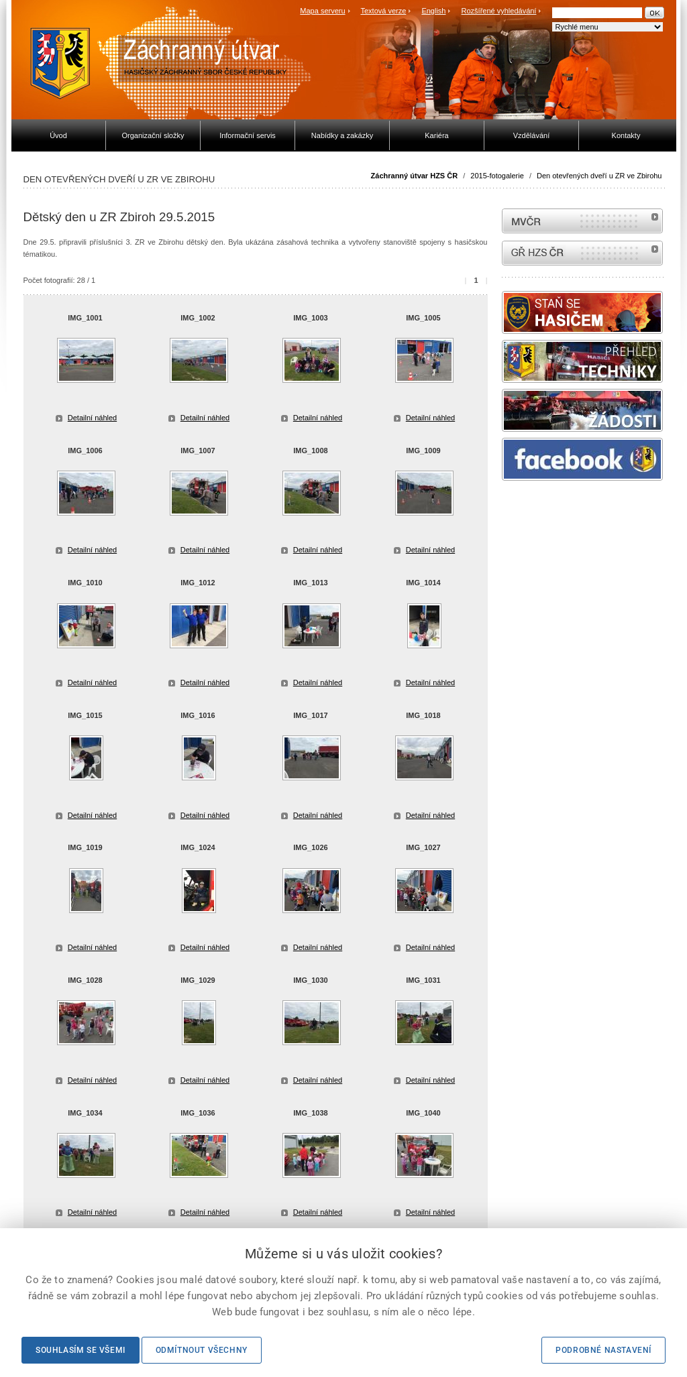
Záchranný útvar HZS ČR (414, 176)
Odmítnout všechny (202, 1350)
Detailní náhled (92, 418)
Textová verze (383, 11)
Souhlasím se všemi (80, 1350)
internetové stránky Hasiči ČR (582, 253)
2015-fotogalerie (497, 176)
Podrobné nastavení (603, 1350)
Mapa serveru (322, 11)
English (433, 11)
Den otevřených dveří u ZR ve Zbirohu (599, 176)
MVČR (582, 220)
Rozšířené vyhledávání (499, 11)
